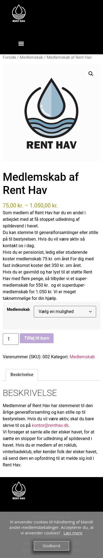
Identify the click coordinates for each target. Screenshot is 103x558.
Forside (9, 57)
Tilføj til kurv (36, 338)
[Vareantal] (11, 339)
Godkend (51, 545)
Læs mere (72, 533)
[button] (91, 74)
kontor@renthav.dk (50, 425)
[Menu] (21, 44)
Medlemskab (31, 57)
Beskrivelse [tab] (21, 374)
